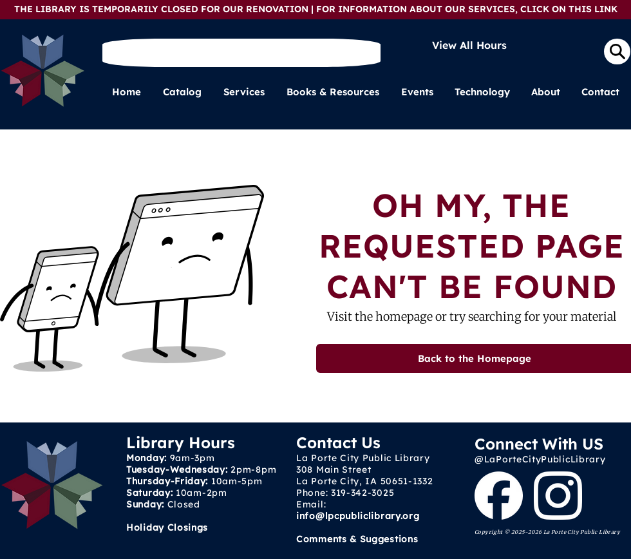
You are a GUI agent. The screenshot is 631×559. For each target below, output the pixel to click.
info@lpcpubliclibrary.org (358, 516)
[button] (245, 92)
